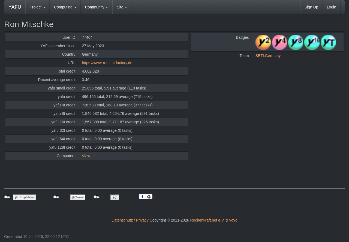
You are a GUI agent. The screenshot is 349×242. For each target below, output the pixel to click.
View (86, 156)
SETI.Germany (268, 55)
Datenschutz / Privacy (130, 220)
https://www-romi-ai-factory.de (107, 63)
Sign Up (311, 7)
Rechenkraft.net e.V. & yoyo (213, 220)
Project (37, 7)
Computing (65, 7)
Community (96, 7)
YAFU (14, 7)
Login (331, 7)
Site (122, 7)
